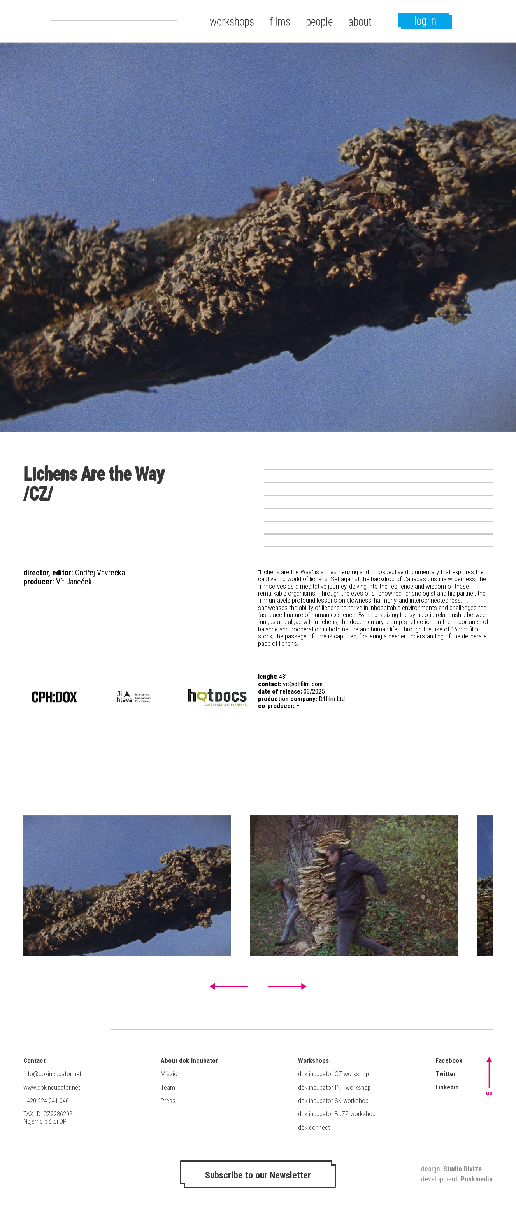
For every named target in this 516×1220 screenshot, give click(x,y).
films (280, 21)
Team (168, 1087)
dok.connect (314, 1127)
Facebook (448, 1060)
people (319, 21)
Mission (171, 1073)
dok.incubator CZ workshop (333, 1073)
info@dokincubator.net (52, 1073)
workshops (232, 21)
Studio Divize (462, 1169)
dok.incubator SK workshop (333, 1100)
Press (168, 1100)
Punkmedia (477, 1179)
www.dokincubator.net (51, 1087)
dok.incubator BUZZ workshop (337, 1113)
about (360, 21)
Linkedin (447, 1086)
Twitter (445, 1073)
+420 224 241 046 (46, 1100)
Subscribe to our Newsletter (258, 1175)
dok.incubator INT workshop (334, 1087)
